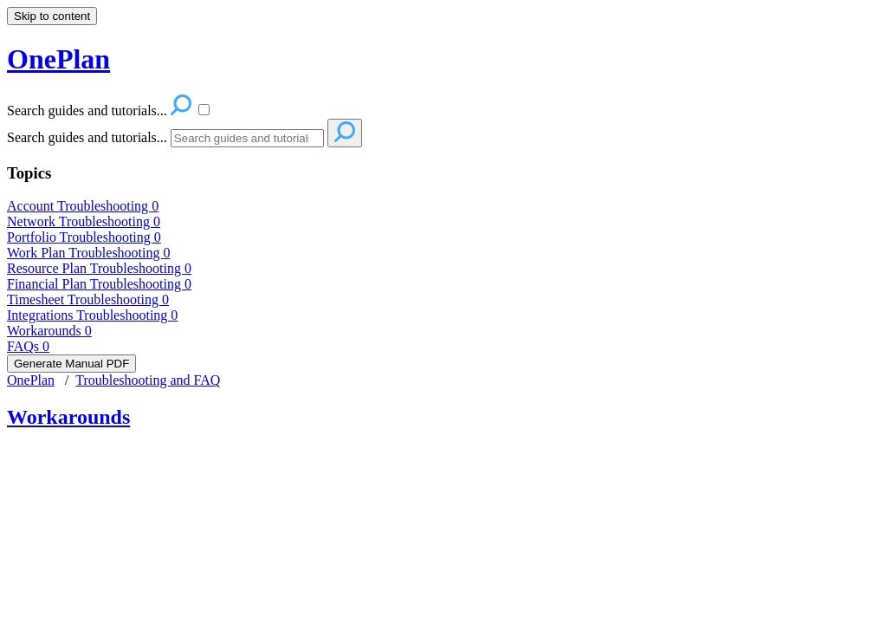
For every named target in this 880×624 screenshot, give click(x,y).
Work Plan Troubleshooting (89, 252)
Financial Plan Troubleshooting (99, 283)
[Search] (247, 138)
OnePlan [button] (58, 59)
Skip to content (52, 16)
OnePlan (31, 380)
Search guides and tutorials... (87, 137)
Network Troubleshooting (83, 221)
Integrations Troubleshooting (92, 315)
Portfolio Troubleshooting (84, 237)
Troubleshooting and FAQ (147, 380)
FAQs (28, 346)
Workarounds (49, 330)
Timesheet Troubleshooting (88, 299)
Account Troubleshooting (83, 205)
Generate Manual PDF (71, 363)
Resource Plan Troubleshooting (99, 268)
